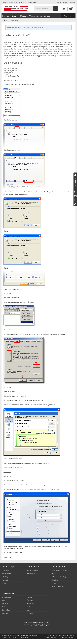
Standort (59, 2)
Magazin (24, 16)
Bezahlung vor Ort (58, 586)
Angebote (68, 16)
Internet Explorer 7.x (10, 68)
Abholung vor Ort (32, 573)
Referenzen (30, 603)
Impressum (5, 613)
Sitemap (4, 583)
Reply (75, 200)
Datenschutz (6, 610)
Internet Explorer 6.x (10, 70)
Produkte (6, 16)
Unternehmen (35, 16)
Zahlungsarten (6, 573)
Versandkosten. (62, 637)
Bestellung (5, 570)
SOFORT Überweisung (59, 577)
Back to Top (7, 293)
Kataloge (72, 2)
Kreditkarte (55, 580)
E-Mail (75, 196)
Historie (29, 597)
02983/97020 (32, 2)
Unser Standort (7, 597)
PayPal (54, 573)
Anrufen (75, 192)
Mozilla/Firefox (8, 72)
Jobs (28, 610)
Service (15, 16)
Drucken (75, 204)
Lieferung (5, 577)
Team (28, 607)
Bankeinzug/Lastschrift (59, 570)
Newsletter (66, 2)
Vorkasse (55, 583)
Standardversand (32, 570)
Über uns (30, 600)
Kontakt (47, 16)
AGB (3, 607)
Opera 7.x (7, 74)
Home (7, 20)
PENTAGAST (31, 613)
